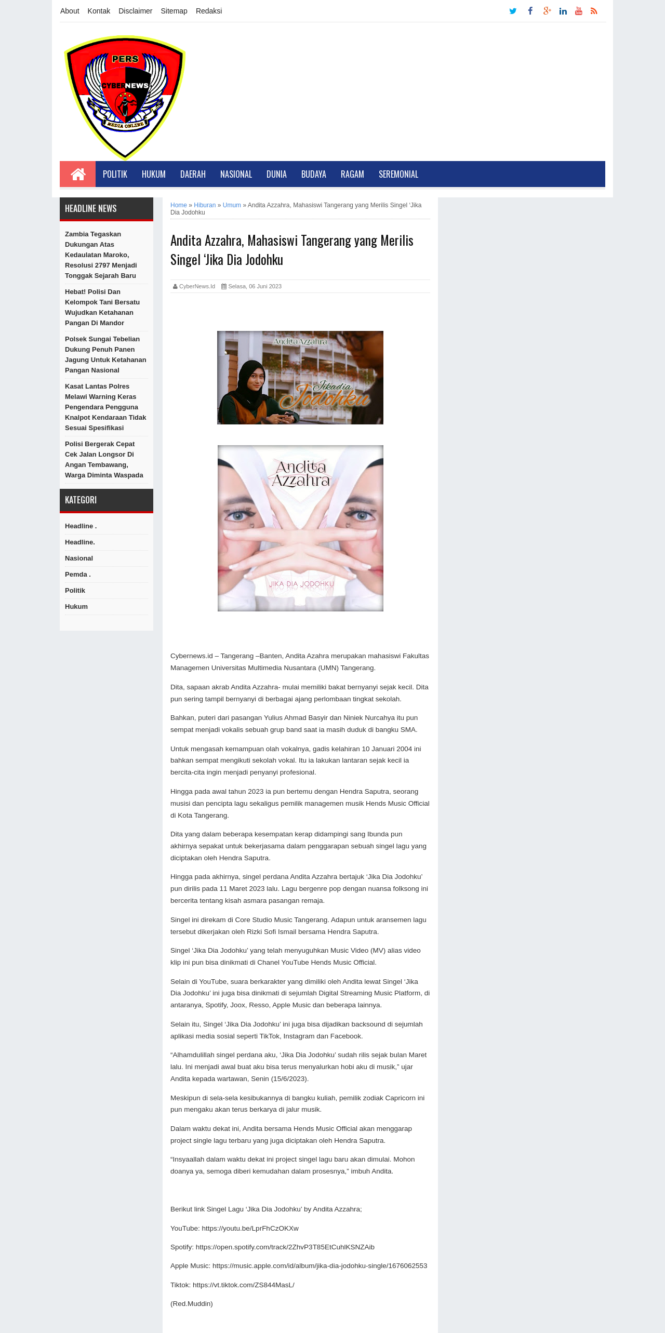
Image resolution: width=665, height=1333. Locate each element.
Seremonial (398, 174)
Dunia (277, 174)
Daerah (193, 174)
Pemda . (78, 574)
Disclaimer (135, 11)
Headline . (81, 526)
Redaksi (209, 11)
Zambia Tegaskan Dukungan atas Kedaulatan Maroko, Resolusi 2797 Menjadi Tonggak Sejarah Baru (101, 254)
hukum (76, 606)
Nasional (236, 174)
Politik (115, 174)
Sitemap (174, 11)
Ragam (352, 174)
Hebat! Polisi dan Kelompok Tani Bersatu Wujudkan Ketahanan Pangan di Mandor (102, 307)
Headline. (80, 542)
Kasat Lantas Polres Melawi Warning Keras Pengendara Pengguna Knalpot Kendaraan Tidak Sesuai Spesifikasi (106, 407)
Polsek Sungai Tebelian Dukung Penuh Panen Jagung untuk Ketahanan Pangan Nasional (106, 354)
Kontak (99, 11)
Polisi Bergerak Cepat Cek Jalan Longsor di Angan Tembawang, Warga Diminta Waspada (104, 459)
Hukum (154, 174)
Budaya (313, 174)
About (69, 11)
